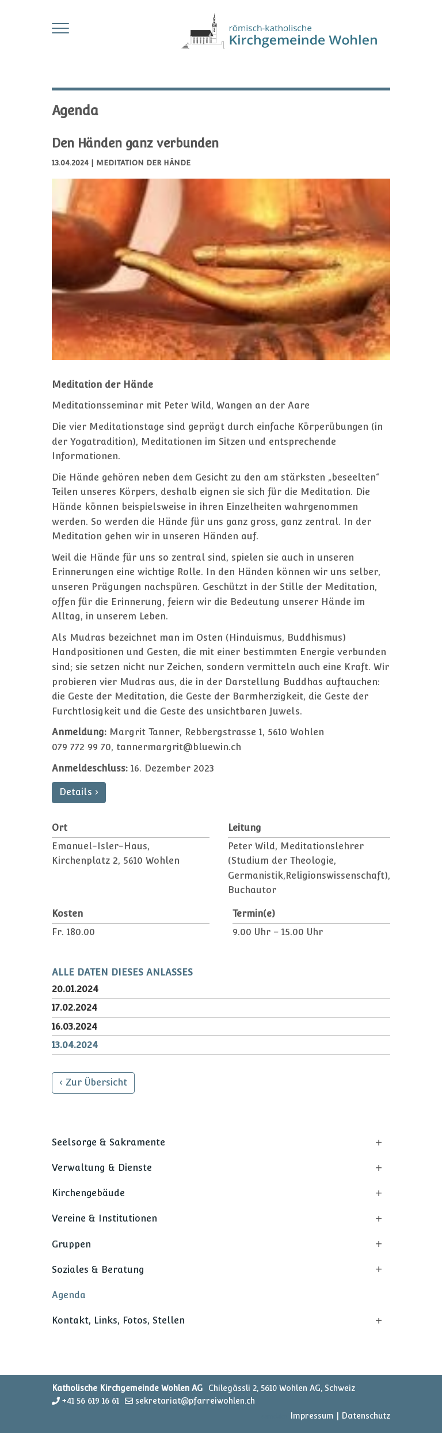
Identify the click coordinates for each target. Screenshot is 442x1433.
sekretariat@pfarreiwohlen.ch (195, 1400)
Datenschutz (365, 1415)
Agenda (69, 1295)
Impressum (312, 1415)
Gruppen (71, 1244)
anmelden (274, 1416)
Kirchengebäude (88, 1193)
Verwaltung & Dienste (102, 1167)
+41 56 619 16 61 (90, 1400)
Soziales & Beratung (98, 1269)
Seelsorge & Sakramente (108, 1142)
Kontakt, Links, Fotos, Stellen (118, 1320)
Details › (78, 792)
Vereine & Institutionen (104, 1218)
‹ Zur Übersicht (93, 1082)
